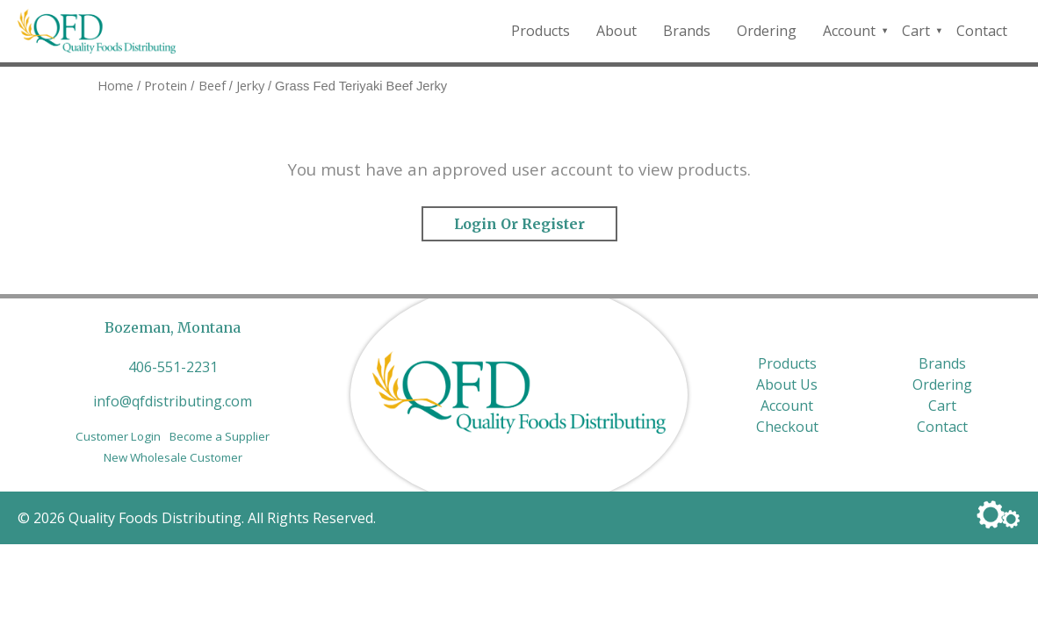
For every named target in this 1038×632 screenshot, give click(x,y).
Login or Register (519, 224)
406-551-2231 (173, 367)
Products (540, 30)
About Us (787, 384)
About (616, 30)
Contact (981, 30)
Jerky (250, 85)
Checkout (787, 426)
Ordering (767, 30)
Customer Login (118, 436)
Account (849, 30)
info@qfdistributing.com (172, 401)
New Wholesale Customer (173, 457)
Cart (916, 30)
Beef (212, 85)
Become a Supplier (219, 436)
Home (115, 85)
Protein (165, 85)
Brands (686, 30)
